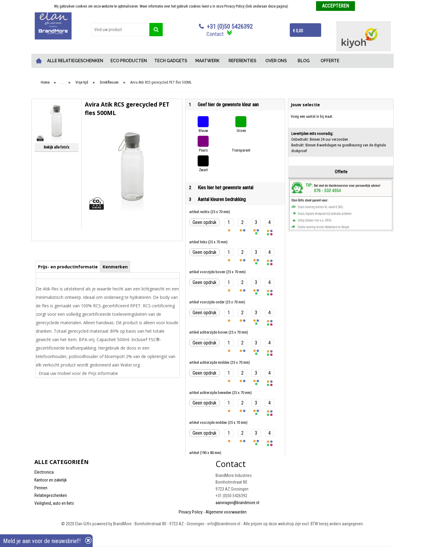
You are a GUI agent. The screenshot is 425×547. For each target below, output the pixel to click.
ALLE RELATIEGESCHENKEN (75, 60)
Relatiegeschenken (50, 495)
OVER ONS (276, 60)
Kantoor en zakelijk (50, 480)
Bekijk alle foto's (56, 147)
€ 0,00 (298, 30)
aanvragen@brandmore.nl (237, 502)
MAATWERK (207, 60)
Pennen (40, 487)
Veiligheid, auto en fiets (54, 503)
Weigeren (364, 6)
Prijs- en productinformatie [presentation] (68, 267)
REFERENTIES (242, 60)
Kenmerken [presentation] (115, 267)
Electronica (44, 472)
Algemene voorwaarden (226, 512)
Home (38, 61)
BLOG (304, 60)
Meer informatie (301, 6)
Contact (215, 34)
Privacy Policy (191, 512)
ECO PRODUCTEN (128, 60)
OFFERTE (330, 60)
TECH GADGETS (170, 60)
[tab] (68, 266)
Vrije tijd (81, 83)
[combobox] (120, 29)
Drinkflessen (109, 83)
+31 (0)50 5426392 (230, 26)
